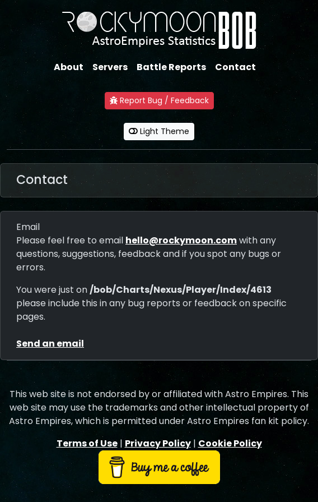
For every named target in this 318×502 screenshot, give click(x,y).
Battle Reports (171, 67)
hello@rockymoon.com (181, 240)
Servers (110, 67)
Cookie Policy (230, 443)
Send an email (50, 343)
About (68, 67)
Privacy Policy (158, 443)
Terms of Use (87, 443)
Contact (235, 67)
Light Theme (159, 131)
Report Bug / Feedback (159, 100)
